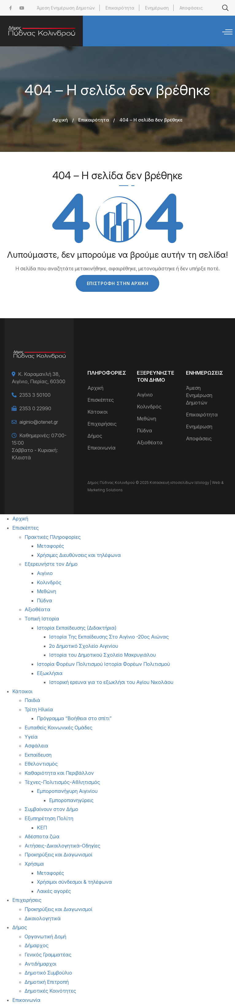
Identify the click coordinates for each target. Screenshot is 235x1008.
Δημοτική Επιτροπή (47, 982)
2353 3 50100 (35, 395)
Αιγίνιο (145, 395)
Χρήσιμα (34, 864)
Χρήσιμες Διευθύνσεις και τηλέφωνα (79, 555)
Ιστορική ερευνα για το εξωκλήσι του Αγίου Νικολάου (111, 682)
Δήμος (94, 436)
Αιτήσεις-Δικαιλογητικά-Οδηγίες (62, 846)
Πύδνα (144, 430)
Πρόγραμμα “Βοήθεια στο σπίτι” (74, 718)
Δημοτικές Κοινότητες (50, 991)
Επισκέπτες (100, 400)
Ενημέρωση (157, 7)
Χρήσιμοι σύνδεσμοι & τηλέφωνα (74, 882)
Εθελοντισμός (41, 764)
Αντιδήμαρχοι (40, 964)
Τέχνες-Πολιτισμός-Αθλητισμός (62, 782)
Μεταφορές (50, 546)
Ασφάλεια (36, 746)
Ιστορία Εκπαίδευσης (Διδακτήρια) (77, 628)
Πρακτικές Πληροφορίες (53, 537)
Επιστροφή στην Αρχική (117, 283)
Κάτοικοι (97, 412)
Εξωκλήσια (50, 673)
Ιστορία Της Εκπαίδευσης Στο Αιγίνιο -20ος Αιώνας (109, 637)
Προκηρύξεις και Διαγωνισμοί (58, 855)
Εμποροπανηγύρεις (71, 800)
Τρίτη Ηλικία (39, 709)
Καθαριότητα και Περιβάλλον (59, 773)
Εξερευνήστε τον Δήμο (51, 564)
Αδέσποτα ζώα (42, 836)
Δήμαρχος (36, 945)
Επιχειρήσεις (102, 424)
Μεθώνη (146, 418)
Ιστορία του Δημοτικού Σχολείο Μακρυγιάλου (102, 655)
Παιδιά (32, 700)
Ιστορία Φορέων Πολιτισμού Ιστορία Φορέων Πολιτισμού (103, 664)
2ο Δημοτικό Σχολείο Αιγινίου (83, 646)
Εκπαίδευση (38, 755)
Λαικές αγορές (54, 891)
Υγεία (31, 737)
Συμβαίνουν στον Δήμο (51, 809)
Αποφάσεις (191, 7)
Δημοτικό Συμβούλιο (48, 973)
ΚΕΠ (42, 828)
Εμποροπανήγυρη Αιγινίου (67, 791)
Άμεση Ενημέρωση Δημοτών (66, 7)
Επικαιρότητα (120, 7)
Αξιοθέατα (150, 442)
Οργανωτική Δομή (45, 936)
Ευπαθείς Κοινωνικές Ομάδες (58, 727)
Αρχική (60, 120)
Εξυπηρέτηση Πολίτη (49, 818)
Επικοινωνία (101, 448)
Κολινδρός (149, 407)
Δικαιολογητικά (43, 918)
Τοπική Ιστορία (42, 619)
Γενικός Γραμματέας (48, 955)
